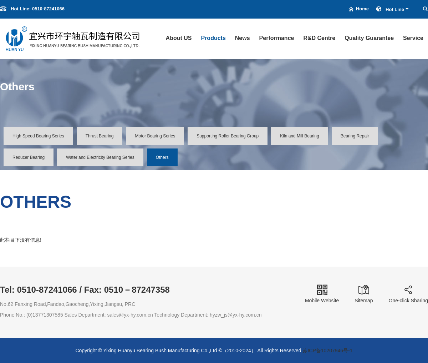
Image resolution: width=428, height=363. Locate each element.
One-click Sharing (408, 293)
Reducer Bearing (28, 157)
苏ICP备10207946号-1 (327, 350)
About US (179, 38)
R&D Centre (319, 38)
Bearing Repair (355, 135)
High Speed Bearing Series (38, 135)
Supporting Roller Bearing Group (228, 135)
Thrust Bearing (100, 135)
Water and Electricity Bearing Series (100, 157)
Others (162, 157)
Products (213, 38)
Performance (276, 38)
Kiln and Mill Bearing (299, 135)
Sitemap (364, 293)
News (242, 38)
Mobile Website (322, 293)
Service (413, 38)
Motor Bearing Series (155, 135)
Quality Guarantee (369, 38)
